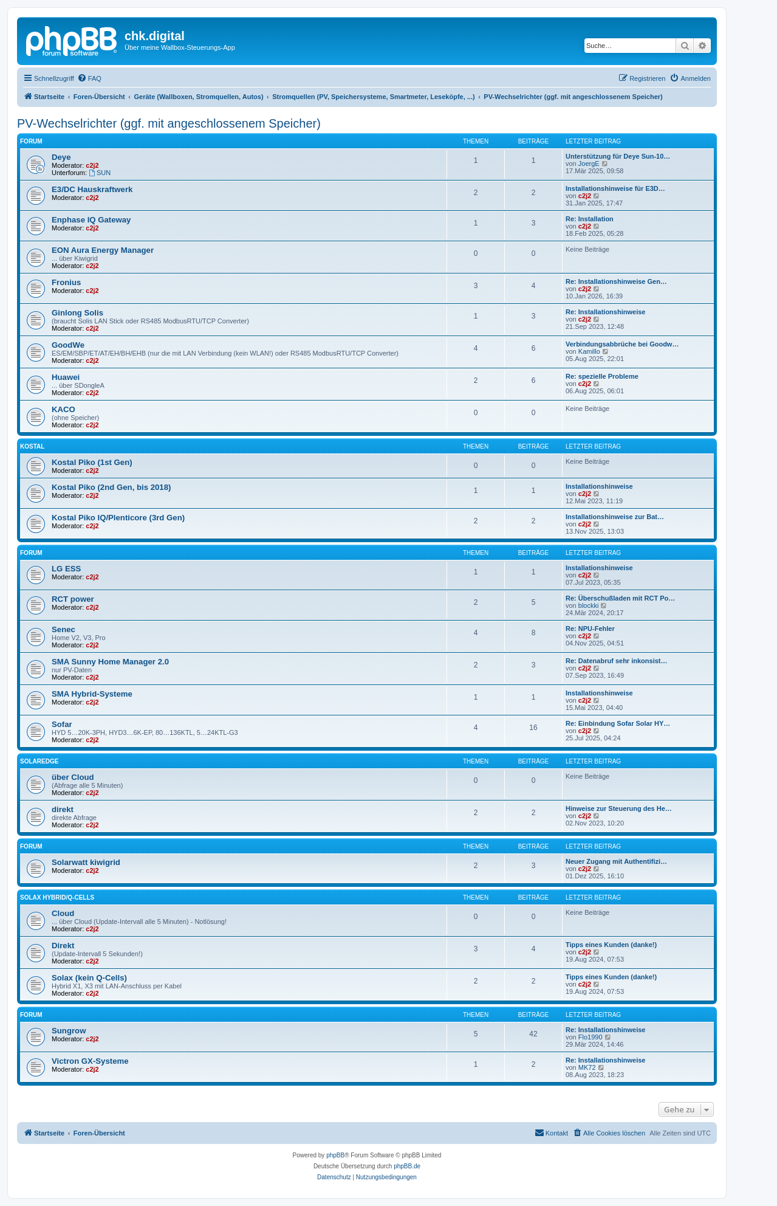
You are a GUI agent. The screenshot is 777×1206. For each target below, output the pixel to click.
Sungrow (69, 1030)
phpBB (335, 1155)
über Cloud (73, 777)
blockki (588, 605)
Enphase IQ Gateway (91, 219)
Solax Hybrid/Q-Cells (57, 897)
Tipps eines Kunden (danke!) (611, 944)
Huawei (66, 377)
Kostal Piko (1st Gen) (92, 462)
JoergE (589, 163)
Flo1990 (590, 1037)
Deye (61, 157)
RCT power (73, 599)
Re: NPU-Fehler (590, 628)
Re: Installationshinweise (605, 311)
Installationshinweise (599, 486)
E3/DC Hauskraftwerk (92, 189)
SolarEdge (39, 761)
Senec (63, 629)
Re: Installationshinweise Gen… (616, 281)
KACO (63, 409)
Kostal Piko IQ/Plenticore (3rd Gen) (118, 517)
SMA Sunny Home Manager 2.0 (110, 661)
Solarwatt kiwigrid (86, 862)
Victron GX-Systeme (90, 1061)
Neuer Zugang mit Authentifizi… (616, 861)
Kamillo (589, 351)
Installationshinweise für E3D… (615, 188)
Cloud (63, 913)
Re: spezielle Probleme (602, 376)
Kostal (32, 446)
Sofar (62, 724)
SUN (100, 172)
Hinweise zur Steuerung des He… (619, 808)
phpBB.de (407, 1166)
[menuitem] (89, 78)
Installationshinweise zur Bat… (615, 516)
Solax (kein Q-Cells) (89, 977)
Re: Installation (590, 218)
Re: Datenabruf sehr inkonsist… (616, 660)
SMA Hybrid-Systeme (92, 693)
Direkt (63, 945)
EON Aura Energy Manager (103, 250)
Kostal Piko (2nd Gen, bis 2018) (111, 487)
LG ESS (66, 568)
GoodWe (68, 345)
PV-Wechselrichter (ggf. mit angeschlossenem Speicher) (169, 123)
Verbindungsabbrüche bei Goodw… (622, 344)
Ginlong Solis (77, 312)
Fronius (66, 282)
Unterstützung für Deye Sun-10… (618, 156)
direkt (63, 809)
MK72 (587, 1067)
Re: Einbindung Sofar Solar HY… (618, 723)
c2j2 (92, 165)
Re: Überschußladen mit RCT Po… (620, 598)
